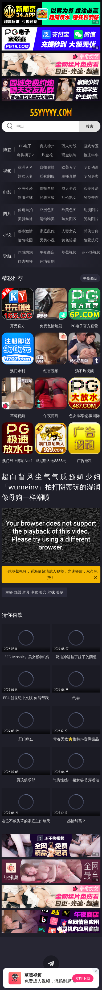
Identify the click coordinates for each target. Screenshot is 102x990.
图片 (7, 213)
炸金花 (47, 154)
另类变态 (91, 197)
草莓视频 (69, 252)
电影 (7, 192)
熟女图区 (69, 218)
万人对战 (69, 145)
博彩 (7, 150)
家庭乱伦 (47, 230)
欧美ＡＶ (69, 167)
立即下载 (82, 978)
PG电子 (25, 145)
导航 (7, 256)
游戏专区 (91, 145)
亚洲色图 (47, 209)
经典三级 (47, 197)
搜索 (89, 126)
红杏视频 (25, 261)
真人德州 (47, 145)
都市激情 (25, 230)
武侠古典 (91, 230)
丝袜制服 (47, 176)
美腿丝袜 (25, 218)
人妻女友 (69, 230)
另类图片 (91, 218)
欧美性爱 (91, 188)
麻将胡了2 (25, 154)
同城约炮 (25, 252)
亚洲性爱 (25, 188)
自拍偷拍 (47, 167)
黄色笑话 (69, 239)
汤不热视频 (91, 252)
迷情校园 (25, 239)
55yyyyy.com (51, 112)
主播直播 (69, 176)
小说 (7, 235)
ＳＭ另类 (91, 176)
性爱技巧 (91, 239)
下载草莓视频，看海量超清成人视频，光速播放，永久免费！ (51, 575)
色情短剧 (47, 261)
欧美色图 (69, 209)
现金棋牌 (69, 154)
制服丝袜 (25, 197)
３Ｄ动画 (91, 167)
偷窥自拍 (25, 209)
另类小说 (47, 239)
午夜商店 (47, 252)
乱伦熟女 (69, 197)
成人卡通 (69, 188)
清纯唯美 (47, 218)
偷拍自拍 (47, 188)
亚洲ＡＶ (25, 167)
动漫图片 (91, 209)
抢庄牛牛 (91, 154)
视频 (7, 171)
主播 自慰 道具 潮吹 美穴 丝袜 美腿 (34, 592)
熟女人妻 (25, 176)
